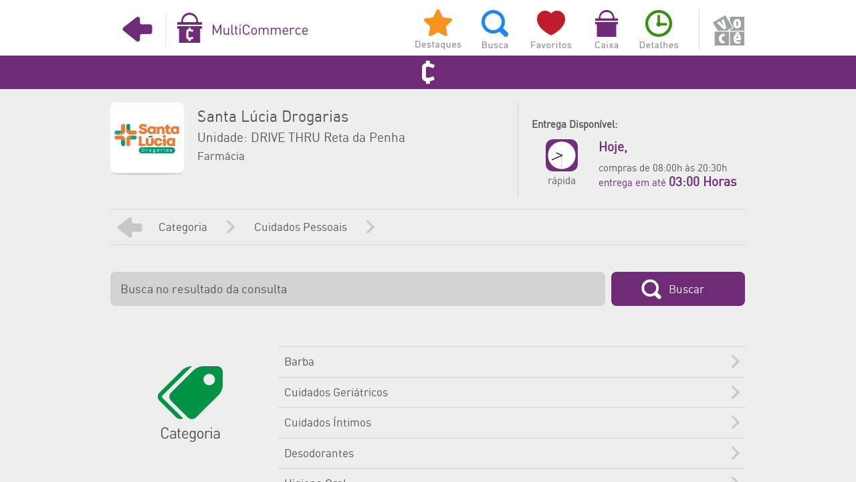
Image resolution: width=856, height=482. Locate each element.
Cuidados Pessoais (300, 228)
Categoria (182, 228)
